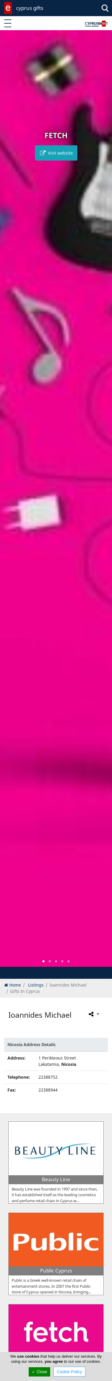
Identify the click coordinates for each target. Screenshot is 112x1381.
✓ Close (39, 1371)
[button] (43, 961)
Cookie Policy (69, 1371)
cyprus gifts (29, 7)
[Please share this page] (93, 1014)
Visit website (56, 153)
